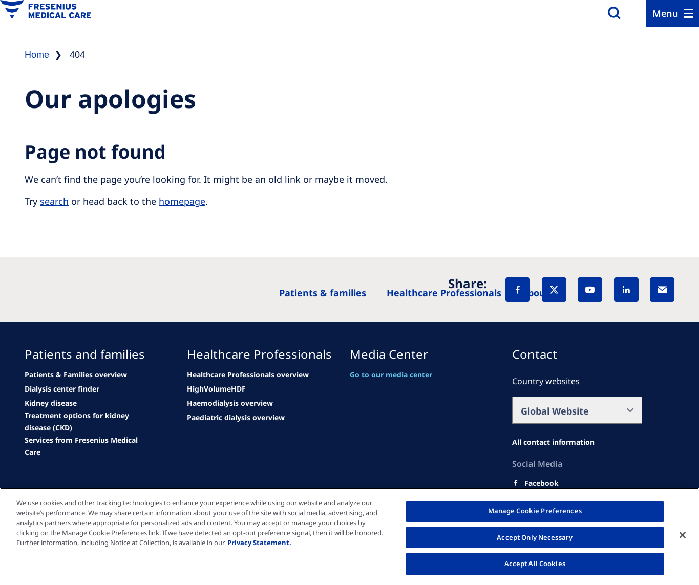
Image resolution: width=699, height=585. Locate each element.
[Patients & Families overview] (76, 375)
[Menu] (672, 13)
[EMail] (662, 289)
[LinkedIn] (626, 289)
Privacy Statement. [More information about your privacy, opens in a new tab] (259, 542)
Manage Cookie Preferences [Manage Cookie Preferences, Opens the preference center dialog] (535, 510)
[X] (554, 289)
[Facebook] (517, 289)
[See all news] (62, 389)
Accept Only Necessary (535, 537)
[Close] (682, 535)
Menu (665, 13)
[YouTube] (590, 289)
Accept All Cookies (534, 563)
